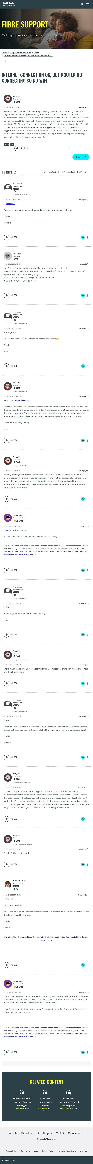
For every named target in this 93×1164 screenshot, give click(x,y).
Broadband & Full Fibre (21, 1133)
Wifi (12, 144)
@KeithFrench (22, 400)
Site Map (83, 1151)
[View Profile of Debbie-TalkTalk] (19, 881)
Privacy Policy (48, 1151)
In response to (20, 195)
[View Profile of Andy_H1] (17, 96)
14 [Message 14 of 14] (85, 107)
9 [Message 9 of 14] (85, 716)
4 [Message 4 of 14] (85, 396)
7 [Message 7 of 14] (85, 603)
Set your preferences (49, 940)
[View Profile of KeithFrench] (19, 515)
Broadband (43, 1108)
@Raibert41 (11, 203)
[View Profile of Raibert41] (17, 254)
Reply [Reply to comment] (83, 237)
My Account (75, 1133)
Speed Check (45, 1139)
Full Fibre (20, 1108)
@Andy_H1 (11, 530)
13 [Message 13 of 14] (85, 992)
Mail (58, 1133)
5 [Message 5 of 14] (85, 471)
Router (7, 144)
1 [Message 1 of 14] (85, 200)
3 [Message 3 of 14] (85, 328)
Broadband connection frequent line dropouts (68, 1102)
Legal (36, 1151)
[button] (82, 4)
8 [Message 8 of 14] (85, 665)
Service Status (45, 937)
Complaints (25, 1151)
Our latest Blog (13, 937)
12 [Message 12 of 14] (85, 895)
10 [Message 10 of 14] (85, 787)
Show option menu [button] (4, 61)
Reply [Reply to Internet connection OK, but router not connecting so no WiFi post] (78, 157)
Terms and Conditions (67, 1151)
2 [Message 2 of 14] (85, 264)
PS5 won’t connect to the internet (45, 1102)
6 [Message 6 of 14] (85, 526)
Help (46, 1133)
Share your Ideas (29, 937)
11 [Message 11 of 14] (85, 849)
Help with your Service (63, 937)
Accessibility (11, 1151)
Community (73, 4)
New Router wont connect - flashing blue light (22, 1102)
